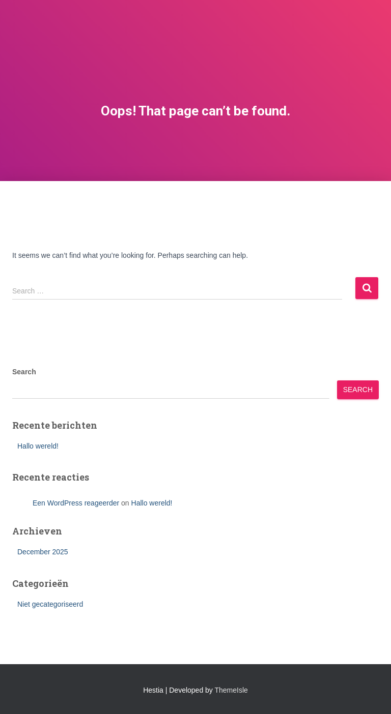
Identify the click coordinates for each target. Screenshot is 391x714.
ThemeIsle (231, 690)
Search (24, 372)
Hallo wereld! (38, 446)
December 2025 (42, 552)
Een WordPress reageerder (76, 503)
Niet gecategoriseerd (50, 604)
